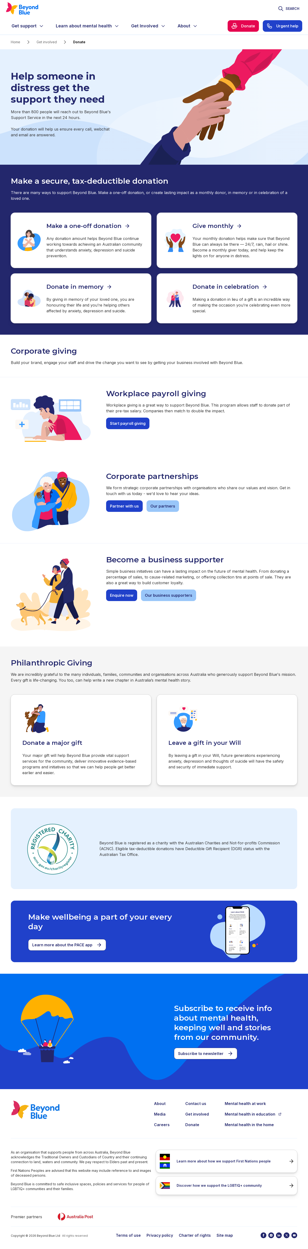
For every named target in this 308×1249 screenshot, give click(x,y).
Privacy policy (160, 1234)
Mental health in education (253, 1113)
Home (15, 42)
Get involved (47, 42)
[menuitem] (28, 26)
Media (160, 1113)
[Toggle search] (288, 8)
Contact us (195, 1102)
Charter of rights (195, 1234)
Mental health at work (245, 1102)
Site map (225, 1234)
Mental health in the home (249, 1124)
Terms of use (128, 1234)
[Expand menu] (41, 26)
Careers (162, 1124)
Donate (192, 1124)
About (160, 1102)
